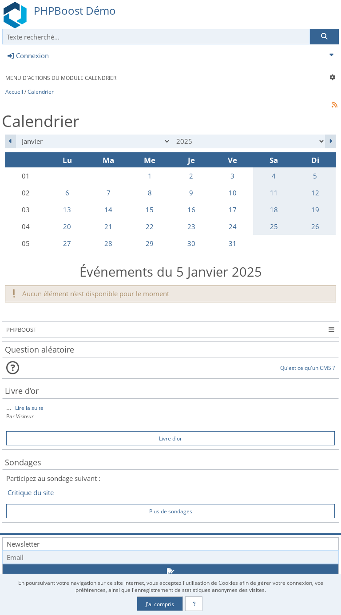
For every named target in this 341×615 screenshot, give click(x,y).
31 (233, 243)
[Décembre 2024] (10, 141)
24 (233, 226)
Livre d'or (170, 438)
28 (108, 243)
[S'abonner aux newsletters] (170, 571)
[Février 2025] (330, 141)
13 (67, 209)
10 (233, 192)
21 (108, 226)
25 (274, 226)
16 (191, 209)
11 (274, 192)
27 (67, 243)
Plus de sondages (170, 511)
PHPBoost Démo (75, 11)
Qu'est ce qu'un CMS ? (307, 367)
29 (150, 243)
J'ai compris (160, 603)
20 (67, 226)
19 (315, 209)
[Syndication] (334, 105)
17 (233, 209)
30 (191, 243)
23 (191, 226)
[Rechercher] (324, 36)
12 (315, 192)
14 (108, 209)
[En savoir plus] (193, 603)
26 (315, 226)
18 (274, 209)
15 (150, 209)
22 (150, 226)
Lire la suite (29, 407)
